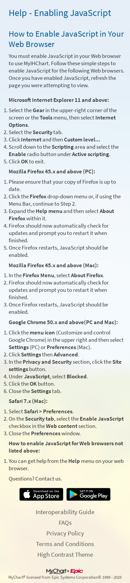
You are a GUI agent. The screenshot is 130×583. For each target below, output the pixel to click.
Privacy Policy (65, 533)
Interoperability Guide (65, 512)
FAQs (65, 522)
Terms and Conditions (65, 544)
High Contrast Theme (65, 554)
